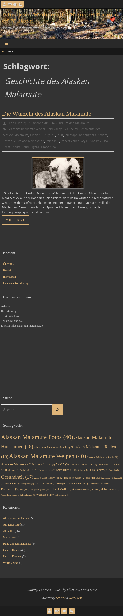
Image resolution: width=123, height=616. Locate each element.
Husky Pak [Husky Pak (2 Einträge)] (55, 477)
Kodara (102, 135)
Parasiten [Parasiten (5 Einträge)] (10, 489)
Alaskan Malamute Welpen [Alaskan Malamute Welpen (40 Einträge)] (47, 456)
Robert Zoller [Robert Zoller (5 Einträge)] (61, 489)
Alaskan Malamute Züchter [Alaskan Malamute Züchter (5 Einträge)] (23, 464)
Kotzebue (9, 141)
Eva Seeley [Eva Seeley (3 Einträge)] (99, 469)
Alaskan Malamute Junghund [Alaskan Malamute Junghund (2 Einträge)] (52, 447)
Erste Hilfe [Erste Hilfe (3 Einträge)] (64, 469)
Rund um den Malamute (72, 123)
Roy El (84, 141)
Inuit (60, 135)
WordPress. (75, 598)
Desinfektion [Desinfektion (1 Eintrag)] (27, 470)
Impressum (9, 276)
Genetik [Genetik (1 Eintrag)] (114, 470)
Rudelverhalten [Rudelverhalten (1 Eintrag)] (82, 489)
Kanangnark (87, 135)
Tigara (34, 147)
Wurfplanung (10, 562)
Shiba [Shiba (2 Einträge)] (106, 489)
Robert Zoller (70, 141)
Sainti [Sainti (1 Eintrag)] (96, 489)
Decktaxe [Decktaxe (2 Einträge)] (12, 469)
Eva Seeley (70, 129)
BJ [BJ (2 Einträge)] (93, 464)
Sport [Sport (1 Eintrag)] (115, 489)
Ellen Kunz (14, 123)
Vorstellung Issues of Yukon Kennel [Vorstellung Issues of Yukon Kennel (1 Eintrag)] (18, 495)
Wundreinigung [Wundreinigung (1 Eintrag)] (60, 495)
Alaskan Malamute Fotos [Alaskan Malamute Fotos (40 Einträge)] (37, 437)
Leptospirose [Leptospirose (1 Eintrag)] (26, 484)
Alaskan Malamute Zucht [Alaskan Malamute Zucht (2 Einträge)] (102, 457)
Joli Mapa (71, 135)
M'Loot (22, 141)
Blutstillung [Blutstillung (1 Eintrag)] (104, 465)
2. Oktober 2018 (39, 123)
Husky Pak (48, 135)
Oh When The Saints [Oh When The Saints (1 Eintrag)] (102, 484)
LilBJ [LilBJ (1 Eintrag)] (38, 484)
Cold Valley (54, 129)
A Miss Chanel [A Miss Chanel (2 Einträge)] (79, 464)
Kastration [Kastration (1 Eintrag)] (107, 478)
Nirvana (60, 598)
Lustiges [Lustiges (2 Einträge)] (49, 483)
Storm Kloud (20, 147)
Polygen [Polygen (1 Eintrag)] (25, 489)
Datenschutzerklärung (15, 283)
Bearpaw (13, 129)
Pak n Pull (52, 141)
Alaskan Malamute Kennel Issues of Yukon (60, 18)
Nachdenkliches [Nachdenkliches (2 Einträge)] (79, 483)
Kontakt (7, 270)
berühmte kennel (33, 129)
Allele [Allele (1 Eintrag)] (50, 465)
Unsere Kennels (12, 556)
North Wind (36, 141)
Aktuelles (8, 531)
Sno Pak (95, 141)
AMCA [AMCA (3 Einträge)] (62, 464)
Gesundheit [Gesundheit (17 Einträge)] (17, 477)
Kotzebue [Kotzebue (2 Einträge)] (11, 483)
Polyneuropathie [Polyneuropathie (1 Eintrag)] (40, 489)
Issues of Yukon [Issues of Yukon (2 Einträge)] (74, 477)
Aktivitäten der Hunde (16, 518)
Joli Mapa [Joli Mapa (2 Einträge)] (93, 477)
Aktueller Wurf (12, 524)
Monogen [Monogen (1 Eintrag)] (62, 484)
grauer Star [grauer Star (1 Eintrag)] (40, 478)
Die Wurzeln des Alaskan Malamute (46, 113)
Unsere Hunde (11, 550)
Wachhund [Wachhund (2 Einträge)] (44, 494)
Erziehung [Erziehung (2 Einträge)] (81, 469)
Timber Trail (49, 147)
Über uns (8, 263)
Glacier (35, 135)
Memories (9, 537)
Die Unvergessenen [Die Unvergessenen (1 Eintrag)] (45, 470)
